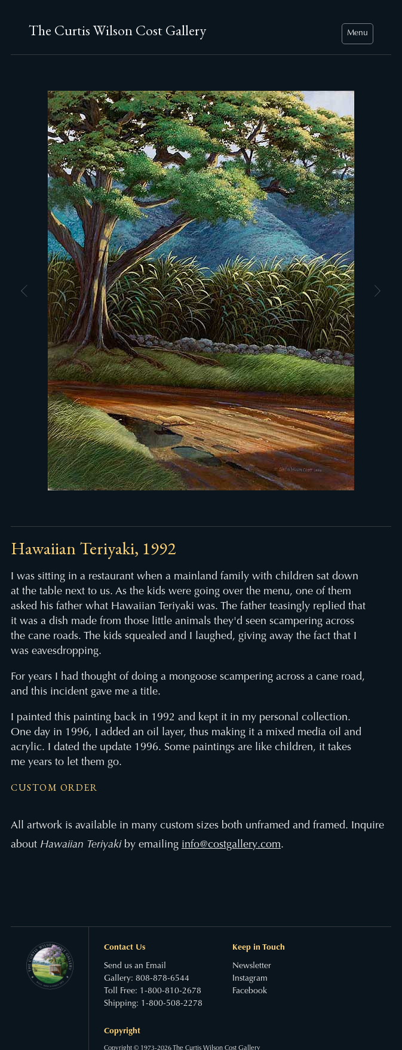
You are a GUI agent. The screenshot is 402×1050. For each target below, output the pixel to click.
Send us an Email (135, 966)
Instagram (250, 979)
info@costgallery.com (231, 845)
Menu (357, 33)
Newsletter (251, 966)
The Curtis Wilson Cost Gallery (117, 30)
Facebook (249, 991)
